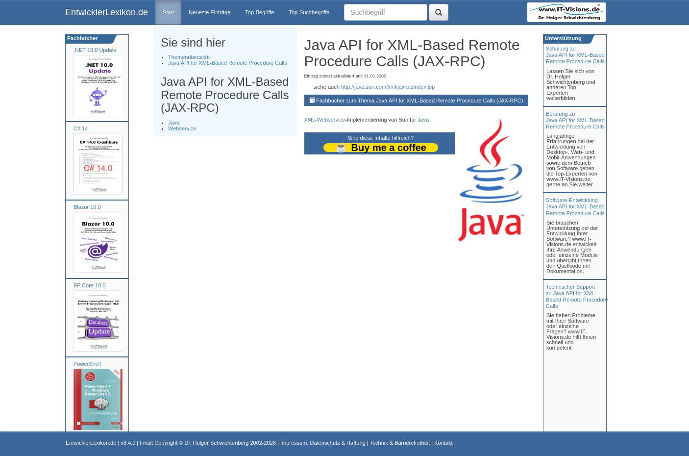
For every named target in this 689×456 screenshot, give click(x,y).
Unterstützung (562, 38)
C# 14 (81, 128)
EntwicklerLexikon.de (106, 12)
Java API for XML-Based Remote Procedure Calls (227, 63)
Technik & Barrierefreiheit (399, 443)
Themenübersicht (189, 57)
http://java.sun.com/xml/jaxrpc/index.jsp (388, 87)
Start (168, 12)
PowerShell (87, 364)
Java (173, 123)
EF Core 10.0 (89, 285)
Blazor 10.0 (87, 207)
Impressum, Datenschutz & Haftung (323, 443)
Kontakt (443, 443)
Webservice (182, 128)
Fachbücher (82, 38)
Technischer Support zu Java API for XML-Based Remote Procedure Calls (577, 296)
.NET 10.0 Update (95, 50)
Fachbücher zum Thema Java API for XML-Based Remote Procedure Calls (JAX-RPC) (419, 100)
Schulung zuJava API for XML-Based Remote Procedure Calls (575, 55)
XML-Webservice (324, 120)
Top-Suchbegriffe (309, 12)
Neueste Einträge (209, 12)
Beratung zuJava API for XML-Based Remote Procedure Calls (575, 120)
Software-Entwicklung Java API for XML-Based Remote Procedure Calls (575, 206)
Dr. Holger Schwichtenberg (217, 443)
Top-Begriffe (259, 12)
